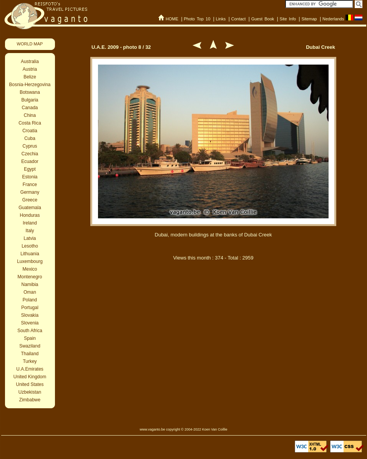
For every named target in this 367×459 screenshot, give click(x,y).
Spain (30, 338)
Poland (30, 300)
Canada (30, 107)
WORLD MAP (30, 44)
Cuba (29, 138)
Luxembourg (30, 261)
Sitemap (309, 19)
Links (221, 19)
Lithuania (29, 253)
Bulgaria (29, 100)
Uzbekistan (29, 392)
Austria (30, 69)
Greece (29, 200)
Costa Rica (29, 123)
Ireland (30, 223)
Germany (29, 192)
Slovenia (29, 323)
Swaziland (29, 346)
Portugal (29, 307)
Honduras (30, 215)
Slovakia (29, 315)
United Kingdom (29, 376)
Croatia (29, 130)
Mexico (29, 269)
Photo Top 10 (197, 19)
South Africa (29, 330)
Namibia (29, 284)
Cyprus (29, 146)
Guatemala (29, 207)
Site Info (288, 19)
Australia (30, 61)
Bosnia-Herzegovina (29, 84)
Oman (29, 292)
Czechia (30, 153)
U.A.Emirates (29, 369)
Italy (29, 230)
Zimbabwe (29, 399)
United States (29, 384)
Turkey (30, 361)
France (30, 184)
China (30, 115)
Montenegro (29, 276)
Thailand (29, 353)
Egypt (30, 169)
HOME (172, 19)
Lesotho (30, 246)
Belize (29, 77)
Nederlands (333, 19)
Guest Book (262, 19)
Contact (238, 19)
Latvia (29, 238)
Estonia (29, 177)
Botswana (30, 92)
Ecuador (29, 161)
